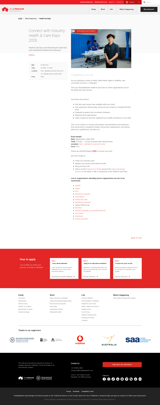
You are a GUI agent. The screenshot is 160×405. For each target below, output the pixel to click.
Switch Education (81, 219)
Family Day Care (81, 200)
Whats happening (30, 18)
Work (103, 9)
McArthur (78, 208)
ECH (76, 191)
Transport (85, 320)
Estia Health (79, 197)
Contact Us (119, 2)
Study (93, 9)
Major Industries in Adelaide (58, 298)
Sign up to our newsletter (122, 364)
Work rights (53, 306)
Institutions (21, 298)
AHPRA (78, 186)
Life (111, 9)
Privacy (68, 391)
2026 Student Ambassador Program (124, 298)
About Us (111, 2)
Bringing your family (88, 317)
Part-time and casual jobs (58, 303)
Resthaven (79, 216)
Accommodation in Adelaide (90, 301)
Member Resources (101, 2)
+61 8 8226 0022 (77, 368)
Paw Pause (79, 213)
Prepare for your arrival (123, 263)
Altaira (77, 188)
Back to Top (136, 238)
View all (32, 54)
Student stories (86, 309)
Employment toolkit (56, 312)
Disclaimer (76, 391)
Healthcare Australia (83, 202)
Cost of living (86, 312)
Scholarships (22, 301)
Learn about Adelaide (59, 263)
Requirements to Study (25, 309)
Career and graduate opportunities (61, 301)
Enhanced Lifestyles (82, 194)
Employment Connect (56, 309)
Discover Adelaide (87, 298)
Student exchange (23, 312)
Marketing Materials (86, 2)
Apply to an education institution (95, 263)
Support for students (24, 306)
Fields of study (22, 303)
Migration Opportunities (89, 315)
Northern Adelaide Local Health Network (90, 211)
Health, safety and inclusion (90, 306)
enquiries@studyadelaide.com (82, 370)
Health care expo (45, 18)
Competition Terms (87, 391)
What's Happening (127, 9)
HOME (20, 18)
